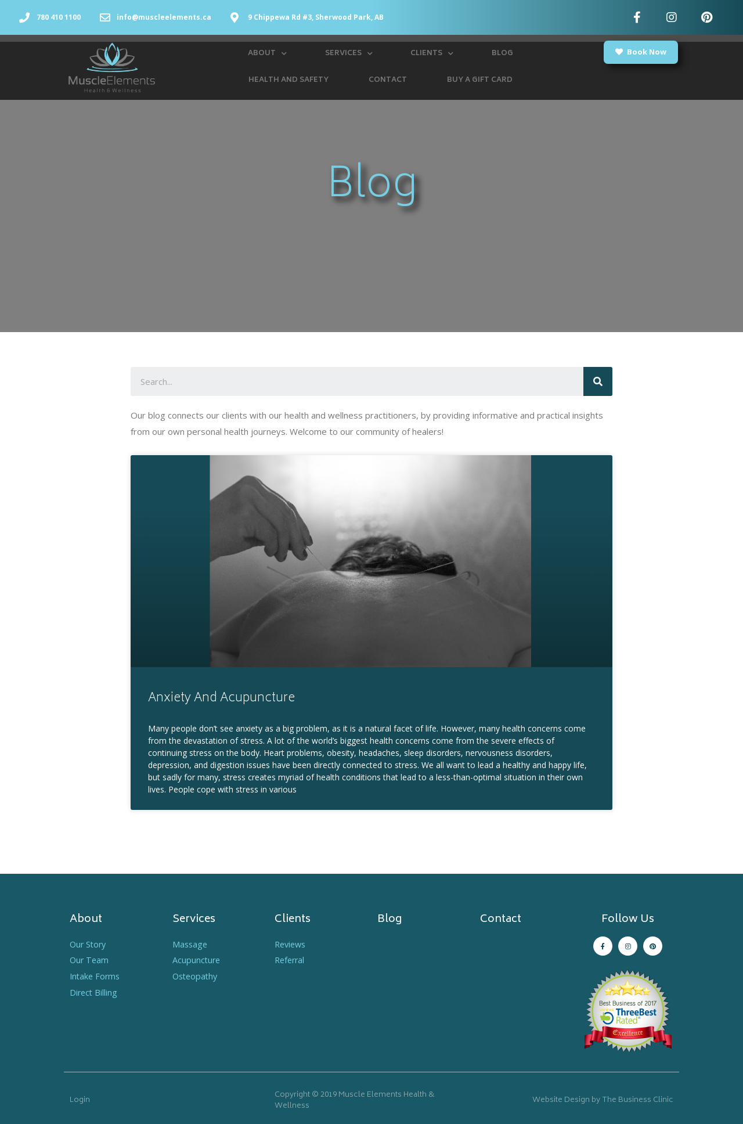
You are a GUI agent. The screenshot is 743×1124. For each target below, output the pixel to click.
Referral (291, 960)
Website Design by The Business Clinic (602, 1100)
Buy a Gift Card (480, 80)
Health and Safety (288, 80)
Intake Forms (96, 976)
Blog (502, 54)
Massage (190, 944)
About (267, 54)
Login (80, 1100)
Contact (388, 80)
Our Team (90, 960)
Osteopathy (196, 976)
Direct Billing (94, 992)
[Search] (597, 381)
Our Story (89, 944)
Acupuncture (197, 960)
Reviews (292, 944)
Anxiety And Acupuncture (221, 698)
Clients (431, 54)
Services (349, 54)
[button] (641, 52)
